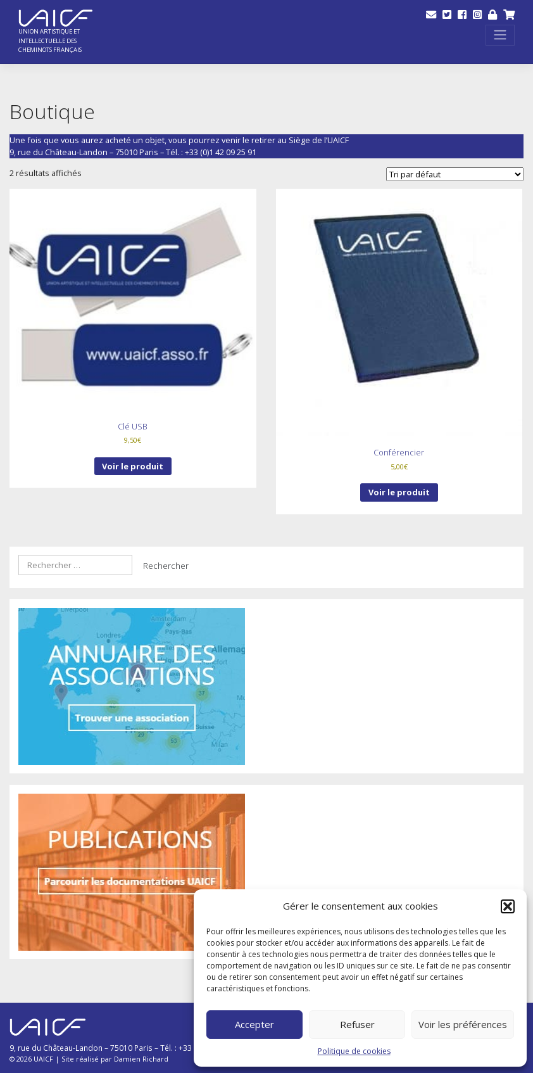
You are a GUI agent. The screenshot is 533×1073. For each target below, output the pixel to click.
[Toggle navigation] (500, 35)
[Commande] (455, 174)
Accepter (254, 1024)
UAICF (43, 1058)
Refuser (357, 1024)
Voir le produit (132, 466)
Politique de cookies (354, 1051)
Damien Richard (141, 1058)
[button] (507, 906)
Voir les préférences (462, 1024)
